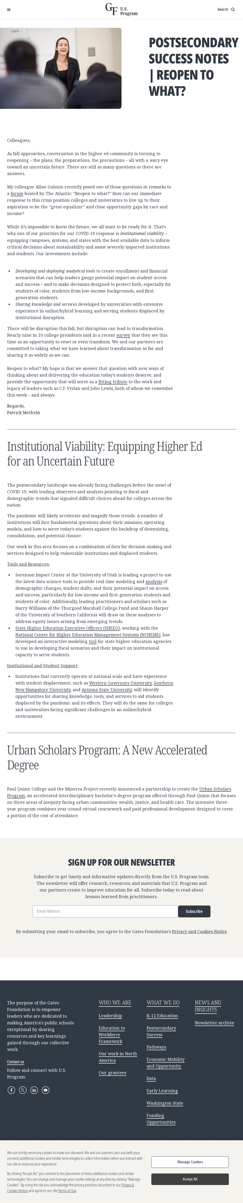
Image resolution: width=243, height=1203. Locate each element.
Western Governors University (120, 683)
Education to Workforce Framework (112, 1034)
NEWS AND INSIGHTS (208, 1006)
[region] (121, 1171)
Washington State (165, 1103)
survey (123, 335)
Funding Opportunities (161, 1118)
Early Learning (162, 1090)
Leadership (110, 1015)
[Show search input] (227, 9)
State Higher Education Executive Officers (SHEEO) (67, 628)
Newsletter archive (214, 1023)
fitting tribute (112, 381)
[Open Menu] (8, 9)
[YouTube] (45, 1090)
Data (151, 1078)
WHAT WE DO (163, 1002)
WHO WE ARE (115, 1002)
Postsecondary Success (161, 1031)
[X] (23, 1090)
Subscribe (194, 911)
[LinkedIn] (34, 1090)
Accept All (190, 1179)
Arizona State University (107, 689)
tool (93, 641)
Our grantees (112, 1072)
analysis (153, 581)
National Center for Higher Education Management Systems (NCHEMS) (87, 634)
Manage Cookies (190, 1162)
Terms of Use (67, 1190)
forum (17, 193)
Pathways (156, 1047)
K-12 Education (162, 1015)
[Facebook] (11, 1090)
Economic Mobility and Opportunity (166, 1062)
